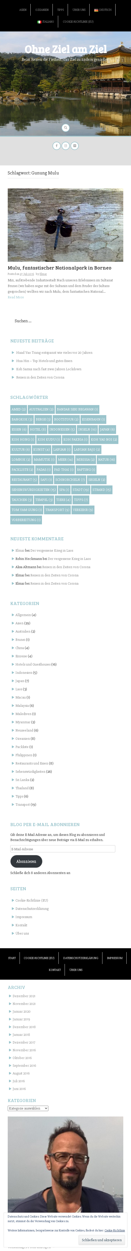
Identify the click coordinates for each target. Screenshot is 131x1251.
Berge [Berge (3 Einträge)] (43, 419)
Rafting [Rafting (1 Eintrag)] (86, 469)
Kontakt (21, 925)
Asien (23, 10)
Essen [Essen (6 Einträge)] (19, 429)
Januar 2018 (21, 1034)
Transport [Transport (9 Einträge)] (57, 510)
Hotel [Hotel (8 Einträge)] (38, 429)
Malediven (23, 714)
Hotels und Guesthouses (32, 664)
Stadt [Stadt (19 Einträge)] (81, 490)
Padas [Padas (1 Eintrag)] (44, 469)
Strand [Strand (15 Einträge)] (101, 490)
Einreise (21, 656)
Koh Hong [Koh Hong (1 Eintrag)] (23, 439)
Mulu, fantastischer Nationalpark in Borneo (59, 267)
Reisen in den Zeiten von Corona (40, 377)
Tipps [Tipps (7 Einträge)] (81, 500)
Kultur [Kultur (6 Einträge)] (21, 449)
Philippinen (23, 755)
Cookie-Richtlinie (114, 1230)
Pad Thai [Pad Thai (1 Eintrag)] (64, 469)
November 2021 (24, 1004)
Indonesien (23, 672)
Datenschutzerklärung (32, 908)
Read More (16, 297)
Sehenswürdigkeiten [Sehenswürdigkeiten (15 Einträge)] (34, 490)
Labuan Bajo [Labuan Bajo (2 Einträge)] (87, 449)
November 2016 (24, 1050)
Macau (20, 697)
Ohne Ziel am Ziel (65, 48)
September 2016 (24, 1065)
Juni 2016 (19, 1089)
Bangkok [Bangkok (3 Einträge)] (22, 419)
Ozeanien (42, 10)
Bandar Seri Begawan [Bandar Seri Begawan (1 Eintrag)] (77, 409)
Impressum (23, 917)
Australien (22, 631)
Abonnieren (26, 861)
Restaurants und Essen (31, 763)
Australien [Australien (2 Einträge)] (41, 409)
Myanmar (22, 722)
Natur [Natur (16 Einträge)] (106, 459)
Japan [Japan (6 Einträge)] (107, 429)
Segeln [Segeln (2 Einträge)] (96, 479)
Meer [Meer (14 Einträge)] (65, 459)
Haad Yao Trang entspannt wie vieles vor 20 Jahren (54, 352)
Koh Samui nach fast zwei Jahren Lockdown (48, 369)
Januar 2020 (22, 1011)
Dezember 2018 (24, 1027)
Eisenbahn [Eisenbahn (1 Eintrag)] (93, 419)
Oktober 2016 (22, 1058)
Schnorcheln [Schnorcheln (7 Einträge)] (70, 479)
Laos (18, 689)
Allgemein (23, 615)
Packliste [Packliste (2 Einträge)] (22, 469)
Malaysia (22, 705)
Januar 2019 (21, 1019)
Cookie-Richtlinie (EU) (78, 22)
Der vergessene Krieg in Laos (51, 550)
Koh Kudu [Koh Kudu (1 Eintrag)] (49, 439)
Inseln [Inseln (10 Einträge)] (87, 429)
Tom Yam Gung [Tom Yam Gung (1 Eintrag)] (27, 510)
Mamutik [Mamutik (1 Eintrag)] (44, 459)
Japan (19, 681)
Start (12, 958)
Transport (22, 804)
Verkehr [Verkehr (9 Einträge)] (83, 510)
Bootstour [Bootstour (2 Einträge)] (66, 419)
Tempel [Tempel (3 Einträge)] (44, 500)
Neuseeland (24, 730)
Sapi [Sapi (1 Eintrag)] (46, 479)
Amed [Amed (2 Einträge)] (19, 409)
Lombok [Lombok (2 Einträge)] (21, 459)
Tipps (60, 10)
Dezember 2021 (24, 996)
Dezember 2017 (24, 1042)
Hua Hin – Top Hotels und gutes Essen (44, 361)
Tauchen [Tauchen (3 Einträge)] (22, 500)
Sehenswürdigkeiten (30, 771)
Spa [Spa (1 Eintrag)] (64, 490)
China (19, 648)
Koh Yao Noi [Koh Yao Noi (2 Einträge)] (104, 439)
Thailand (22, 788)
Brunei (20, 639)
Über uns (79, 10)
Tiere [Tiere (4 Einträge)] (63, 500)
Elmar (43, 274)
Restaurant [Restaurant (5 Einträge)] (24, 479)
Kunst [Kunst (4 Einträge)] (41, 449)
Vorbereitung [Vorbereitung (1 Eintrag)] (26, 520)
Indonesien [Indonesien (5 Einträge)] (62, 429)
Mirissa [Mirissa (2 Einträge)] (85, 459)
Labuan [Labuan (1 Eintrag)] (62, 449)
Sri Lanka (22, 780)
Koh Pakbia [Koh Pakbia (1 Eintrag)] (75, 439)
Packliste (22, 747)
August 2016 (21, 1073)
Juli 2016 (19, 1081)
